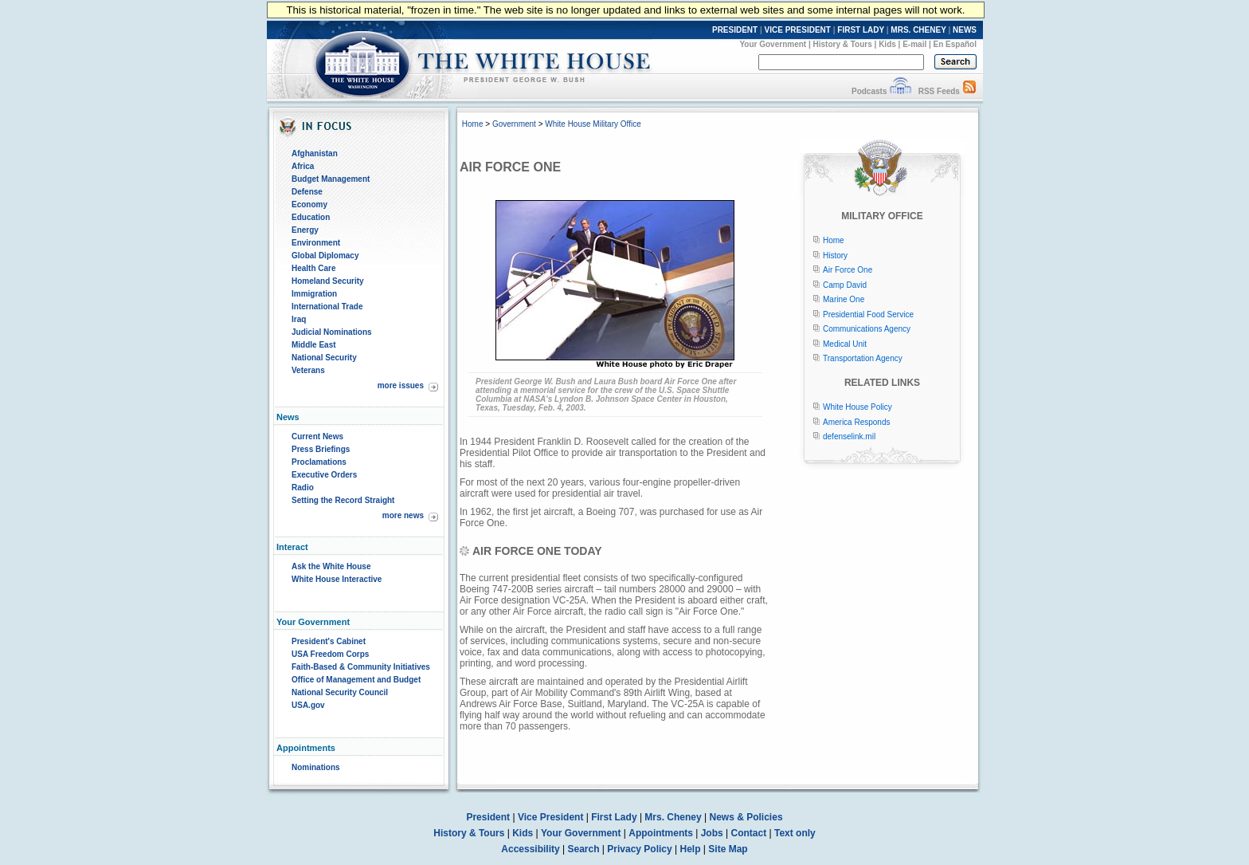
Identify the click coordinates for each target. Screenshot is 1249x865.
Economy (309, 204)
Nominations (316, 767)
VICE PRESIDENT (798, 30)
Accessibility (530, 849)
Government (514, 124)
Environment (316, 242)
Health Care (314, 268)
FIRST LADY (860, 30)
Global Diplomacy (325, 255)
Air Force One (847, 269)
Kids (887, 44)
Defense (307, 191)
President (488, 817)
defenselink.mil (849, 436)
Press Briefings (321, 449)
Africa (303, 166)
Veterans (308, 370)
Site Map (727, 849)
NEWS (965, 30)
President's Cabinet (329, 641)
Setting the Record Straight (343, 500)
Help (690, 849)
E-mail (914, 44)
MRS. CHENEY (918, 30)
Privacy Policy (639, 849)
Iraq (299, 319)
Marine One (843, 299)
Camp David (845, 285)
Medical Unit (845, 344)
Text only (795, 833)
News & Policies (746, 817)
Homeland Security (328, 281)
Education (311, 217)
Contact (749, 833)
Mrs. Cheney (672, 817)
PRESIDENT (735, 30)
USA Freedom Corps (330, 654)
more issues (401, 385)
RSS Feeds (939, 91)
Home (473, 124)
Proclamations (319, 462)
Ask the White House (331, 566)
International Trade (327, 306)
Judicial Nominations (332, 332)
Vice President (551, 817)
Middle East (314, 344)
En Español (955, 44)
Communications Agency (866, 328)
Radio (303, 487)
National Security (324, 357)
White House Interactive (337, 579)
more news (403, 515)
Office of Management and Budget (356, 679)
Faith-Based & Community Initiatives (361, 667)
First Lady (613, 817)
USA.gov (308, 705)
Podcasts (869, 91)
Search (584, 849)
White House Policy (857, 407)
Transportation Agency (862, 358)
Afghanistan (315, 153)
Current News (317, 436)
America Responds (856, 422)
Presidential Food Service (868, 314)
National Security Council (340, 692)
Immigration (314, 293)
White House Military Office (592, 124)
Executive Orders (324, 474)
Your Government (772, 44)
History (835, 255)
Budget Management (331, 179)
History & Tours (842, 44)
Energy (305, 230)
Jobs (712, 833)
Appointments (660, 833)
